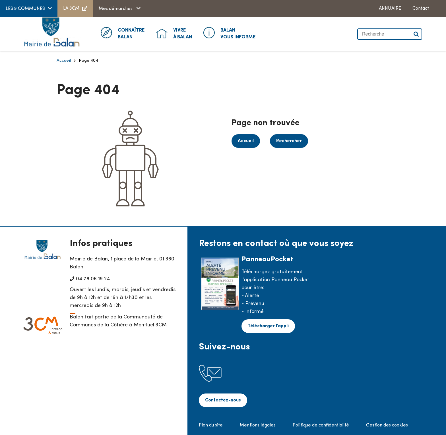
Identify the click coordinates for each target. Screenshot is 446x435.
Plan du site (211, 425)
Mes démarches (116, 9)
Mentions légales (258, 425)
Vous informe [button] (238, 33)
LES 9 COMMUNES (25, 9)
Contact (420, 8)
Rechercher (289, 141)
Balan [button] (131, 33)
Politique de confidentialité (321, 425)
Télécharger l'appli (268, 326)
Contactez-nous (223, 400)
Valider (416, 34)
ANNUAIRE (390, 8)
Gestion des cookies (387, 425)
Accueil (64, 61)
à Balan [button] (182, 33)
